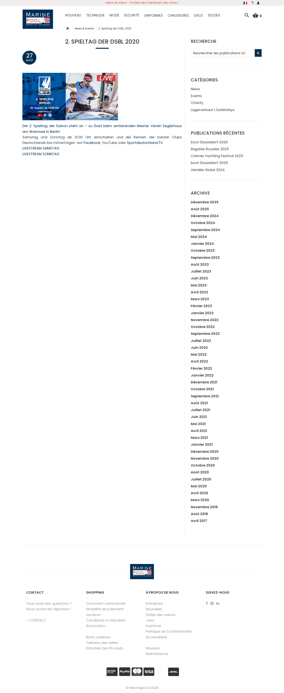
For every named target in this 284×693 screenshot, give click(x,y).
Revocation (95, 625)
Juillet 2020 (201, 478)
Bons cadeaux (98, 636)
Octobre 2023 (203, 250)
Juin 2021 (199, 416)
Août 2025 (200, 208)
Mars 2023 (200, 298)
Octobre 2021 (202, 388)
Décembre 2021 (204, 382)
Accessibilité (156, 636)
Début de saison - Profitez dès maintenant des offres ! (142, 3)
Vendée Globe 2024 (208, 169)
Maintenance (157, 653)
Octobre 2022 (203, 326)
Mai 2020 (199, 485)
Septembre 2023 (205, 257)
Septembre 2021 (205, 395)
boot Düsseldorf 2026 (209, 141)
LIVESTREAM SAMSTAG (40, 148)
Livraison (93, 614)
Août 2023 (200, 264)
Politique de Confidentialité (169, 631)
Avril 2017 (199, 520)
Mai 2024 (199, 236)
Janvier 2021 (202, 444)
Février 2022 (201, 368)
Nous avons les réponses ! (48, 608)
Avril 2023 (199, 291)
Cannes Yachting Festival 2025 (217, 155)
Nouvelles (154, 608)
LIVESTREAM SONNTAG (40, 153)
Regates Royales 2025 (210, 148)
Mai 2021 (198, 423)
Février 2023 (201, 305)
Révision (153, 648)
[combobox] (226, 53)
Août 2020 (200, 472)
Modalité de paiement (105, 608)
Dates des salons (160, 614)
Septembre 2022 (205, 333)
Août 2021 (199, 402)
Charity (197, 102)
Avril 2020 (199, 492)
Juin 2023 (199, 278)
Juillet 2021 (200, 409)
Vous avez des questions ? (49, 603)
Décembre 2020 (205, 451)
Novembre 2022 (205, 319)
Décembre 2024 (205, 215)
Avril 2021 (199, 430)
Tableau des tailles (102, 642)
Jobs (150, 620)
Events (196, 95)
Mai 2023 (199, 284)
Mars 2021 (199, 437)
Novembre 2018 (204, 506)
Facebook (91, 142)
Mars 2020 (200, 499)
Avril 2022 (199, 361)
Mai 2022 (199, 354)
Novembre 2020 (205, 458)
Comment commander (106, 603)
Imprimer (153, 625)
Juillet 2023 (201, 271)
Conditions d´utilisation (106, 620)
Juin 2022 (199, 347)
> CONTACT (36, 620)
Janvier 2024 (202, 243)
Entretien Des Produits (104, 648)
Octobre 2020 (203, 465)
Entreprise (154, 603)
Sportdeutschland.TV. (145, 142)
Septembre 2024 (205, 229)
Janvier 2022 (202, 374)
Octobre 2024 (203, 222)
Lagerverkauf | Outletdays (213, 109)
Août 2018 (199, 513)
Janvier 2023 (202, 312)
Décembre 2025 (205, 201)
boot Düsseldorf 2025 (209, 162)
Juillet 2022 (201, 340)
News (195, 88)
